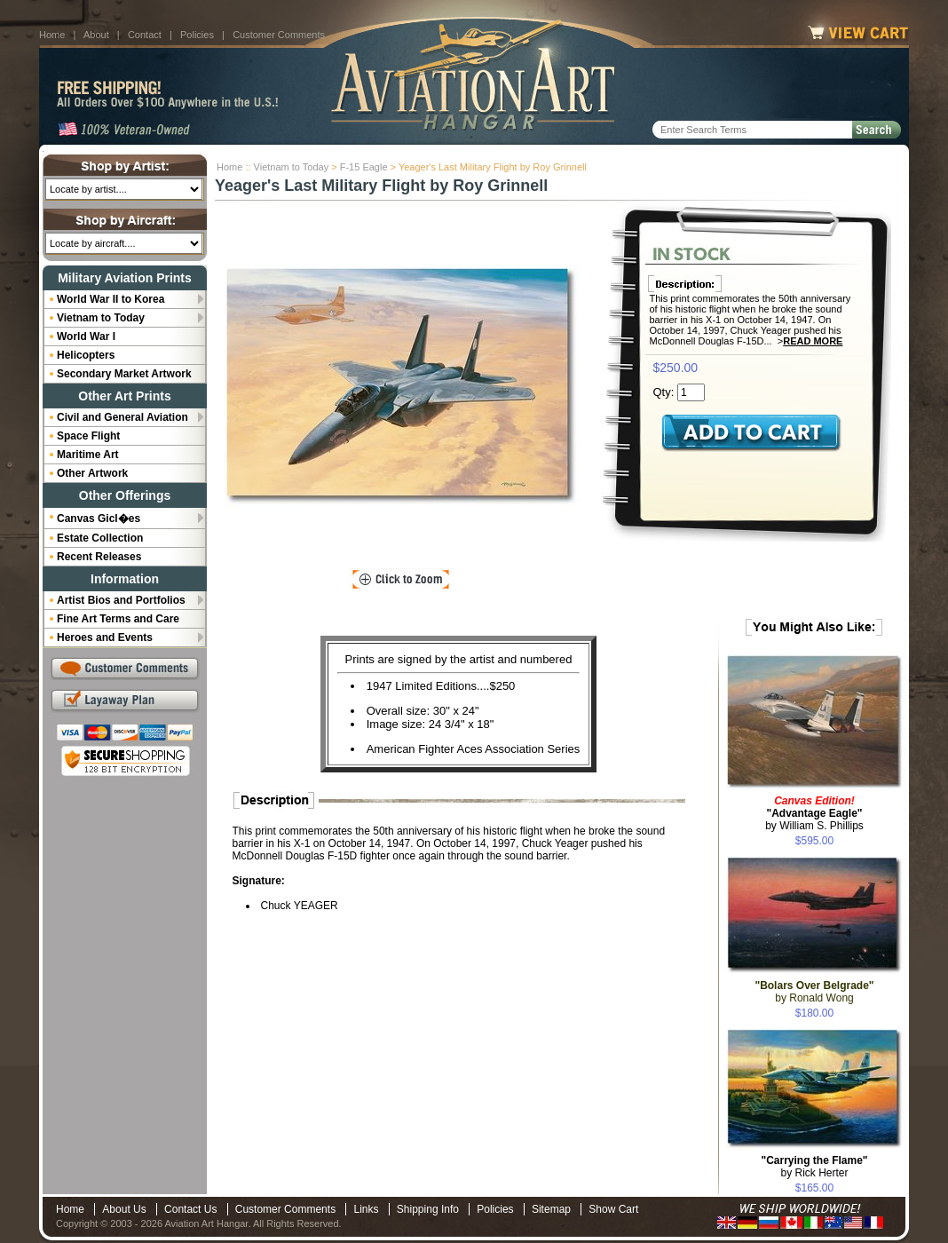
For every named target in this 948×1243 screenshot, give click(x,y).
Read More (812, 341)
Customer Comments (279, 34)
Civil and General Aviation (122, 417)
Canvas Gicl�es (98, 518)
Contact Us (190, 1209)
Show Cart (613, 1209)
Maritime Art (88, 454)
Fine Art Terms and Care (118, 619)
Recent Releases (99, 556)
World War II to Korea (110, 299)
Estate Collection (100, 538)
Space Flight (88, 436)
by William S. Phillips (814, 813)
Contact (145, 34)
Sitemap (551, 1209)
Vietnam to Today (291, 167)
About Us (124, 1209)
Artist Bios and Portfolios (121, 600)
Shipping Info (428, 1209)
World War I (86, 336)
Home (52, 34)
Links (365, 1209)
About (96, 34)
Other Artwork (92, 473)
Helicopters (86, 355)
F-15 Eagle (364, 167)
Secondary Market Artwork (124, 374)
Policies (197, 34)
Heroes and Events (105, 637)
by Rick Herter (814, 1166)
